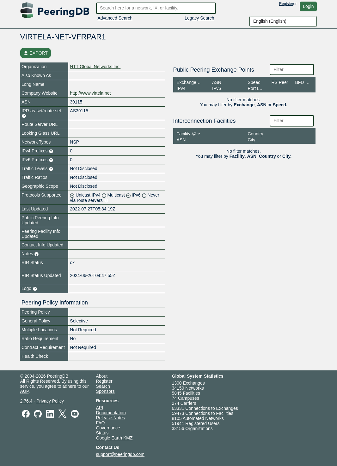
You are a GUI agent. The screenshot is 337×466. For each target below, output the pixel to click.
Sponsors (105, 391)
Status (102, 432)
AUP (24, 391)
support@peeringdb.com (120, 454)
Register (286, 4)
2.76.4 (26, 401)
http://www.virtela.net (90, 93)
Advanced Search (115, 18)
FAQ (100, 422)
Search (103, 386)
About (102, 376)
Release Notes (110, 417)
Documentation (111, 412)
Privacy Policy (50, 401)
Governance (108, 427)
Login (308, 6)
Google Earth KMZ (114, 437)
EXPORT (35, 53)
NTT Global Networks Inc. (95, 66)
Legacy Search (199, 18)
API (99, 407)
